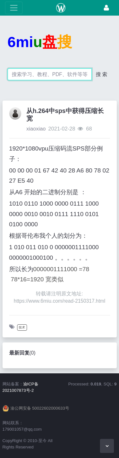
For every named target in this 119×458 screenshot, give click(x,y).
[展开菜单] (14, 8)
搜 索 (101, 74)
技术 (22, 327)
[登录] (106, 7)
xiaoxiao (36, 129)
